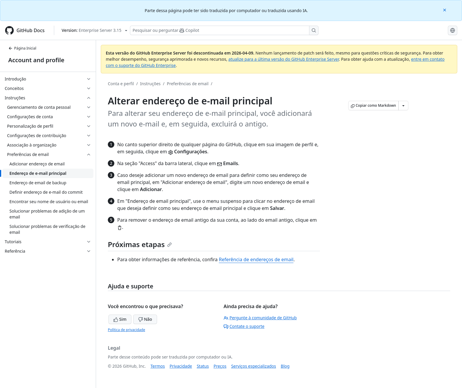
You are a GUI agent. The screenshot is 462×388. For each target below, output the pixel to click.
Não (145, 319)
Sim (119, 319)
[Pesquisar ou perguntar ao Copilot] (224, 30)
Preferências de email (187, 83)
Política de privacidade (126, 329)
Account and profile (36, 60)
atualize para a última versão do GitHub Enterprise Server (283, 59)
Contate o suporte (244, 326)
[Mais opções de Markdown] (403, 105)
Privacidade (181, 366)
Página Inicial (22, 48)
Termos (158, 366)
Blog (285, 366)
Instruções (150, 83)
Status (203, 366)
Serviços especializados (253, 366)
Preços (220, 366)
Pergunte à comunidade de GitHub (260, 317)
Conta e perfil (121, 83)
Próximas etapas (140, 244)
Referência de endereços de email (256, 259)
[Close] (445, 9)
